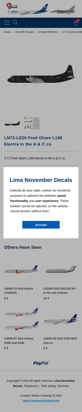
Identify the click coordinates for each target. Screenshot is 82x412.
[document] (41, 206)
